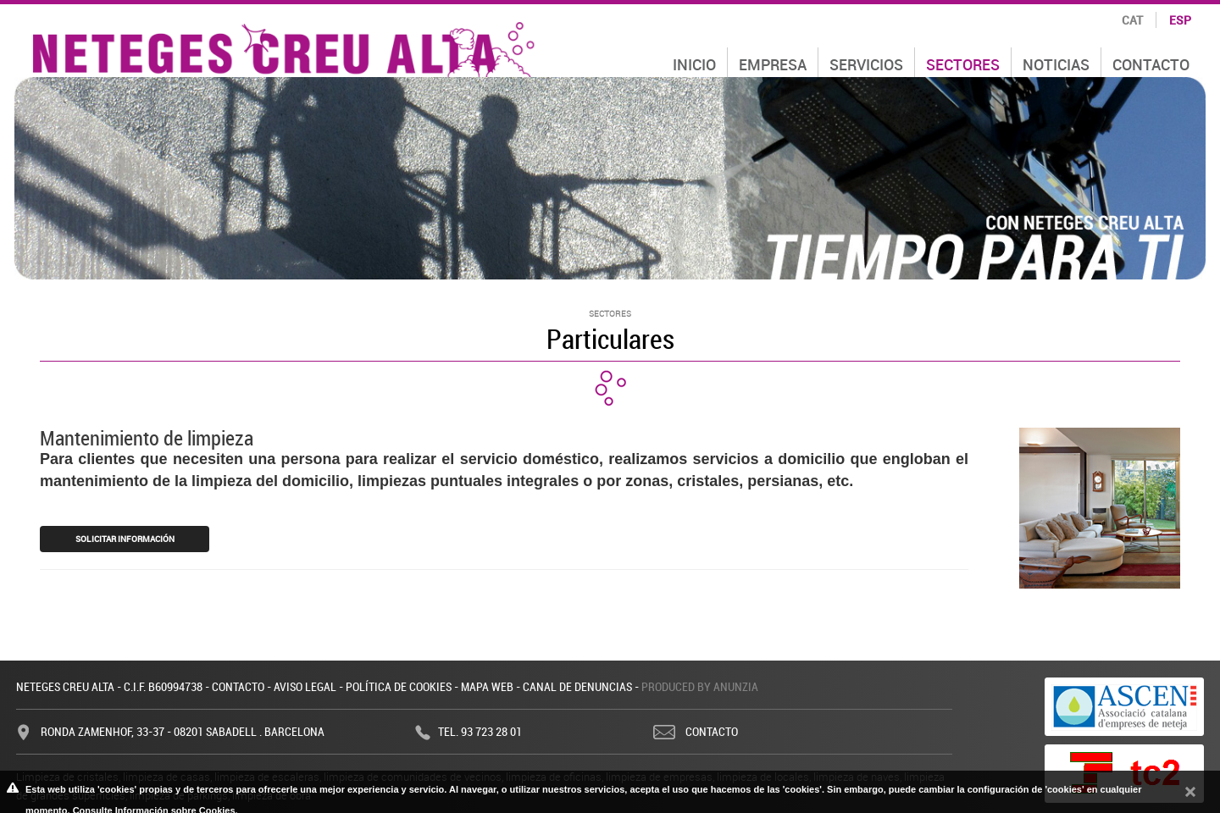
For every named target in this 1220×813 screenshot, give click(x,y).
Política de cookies (399, 686)
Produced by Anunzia (699, 686)
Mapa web (487, 686)
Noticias (1056, 64)
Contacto (1151, 64)
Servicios (866, 64)
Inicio (694, 64)
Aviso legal (305, 686)
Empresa (773, 64)
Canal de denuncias (577, 686)
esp (1180, 20)
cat (1132, 20)
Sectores (963, 64)
